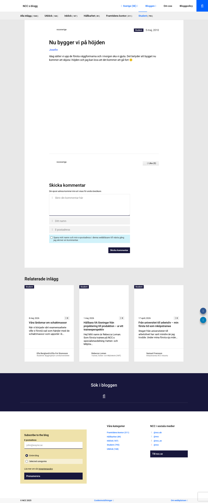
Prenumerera (33, 476)
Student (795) (113, 445)
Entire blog (34, 455)
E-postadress (30, 440)
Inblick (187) (112, 441)
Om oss (168, 5)
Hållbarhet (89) (114, 437)
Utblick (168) (113, 449)
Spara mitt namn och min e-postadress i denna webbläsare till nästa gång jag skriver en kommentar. (88, 238)
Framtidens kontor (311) (118, 432)
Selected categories (38, 461)
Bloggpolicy (186, 5)
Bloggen (150, 5)
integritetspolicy (46, 469)
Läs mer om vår (38, 469)
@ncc (156, 436)
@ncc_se (158, 441)
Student (138, 30)
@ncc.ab (158, 432)
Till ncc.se (157, 453)
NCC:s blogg (30, 6)
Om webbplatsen (178, 500)
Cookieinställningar (103, 500)
